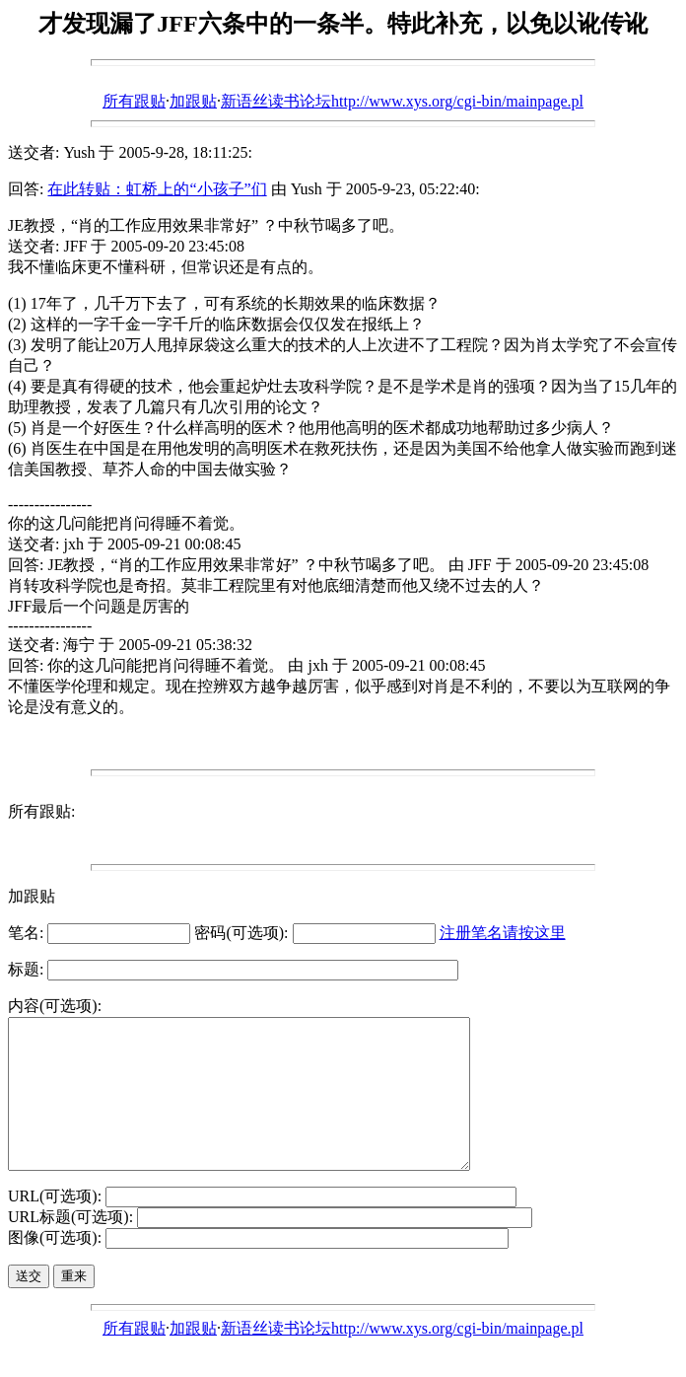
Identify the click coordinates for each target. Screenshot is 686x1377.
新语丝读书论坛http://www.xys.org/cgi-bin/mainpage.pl (402, 101)
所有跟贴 (134, 101)
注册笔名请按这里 (503, 932)
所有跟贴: (41, 811)
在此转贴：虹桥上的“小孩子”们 (156, 189)
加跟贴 (193, 101)
